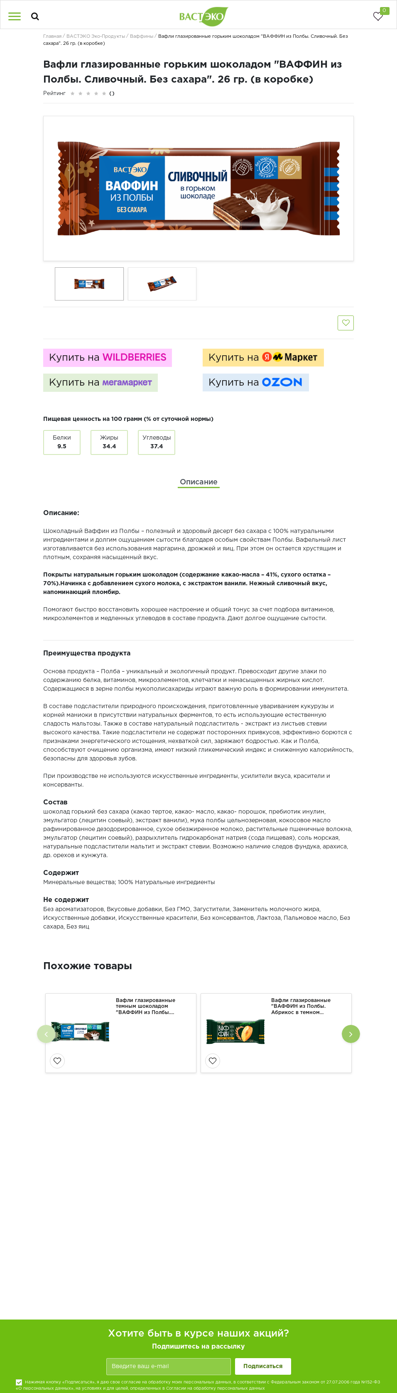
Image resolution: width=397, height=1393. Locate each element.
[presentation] (46, 1034)
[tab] (199, 482)
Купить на (107, 357)
